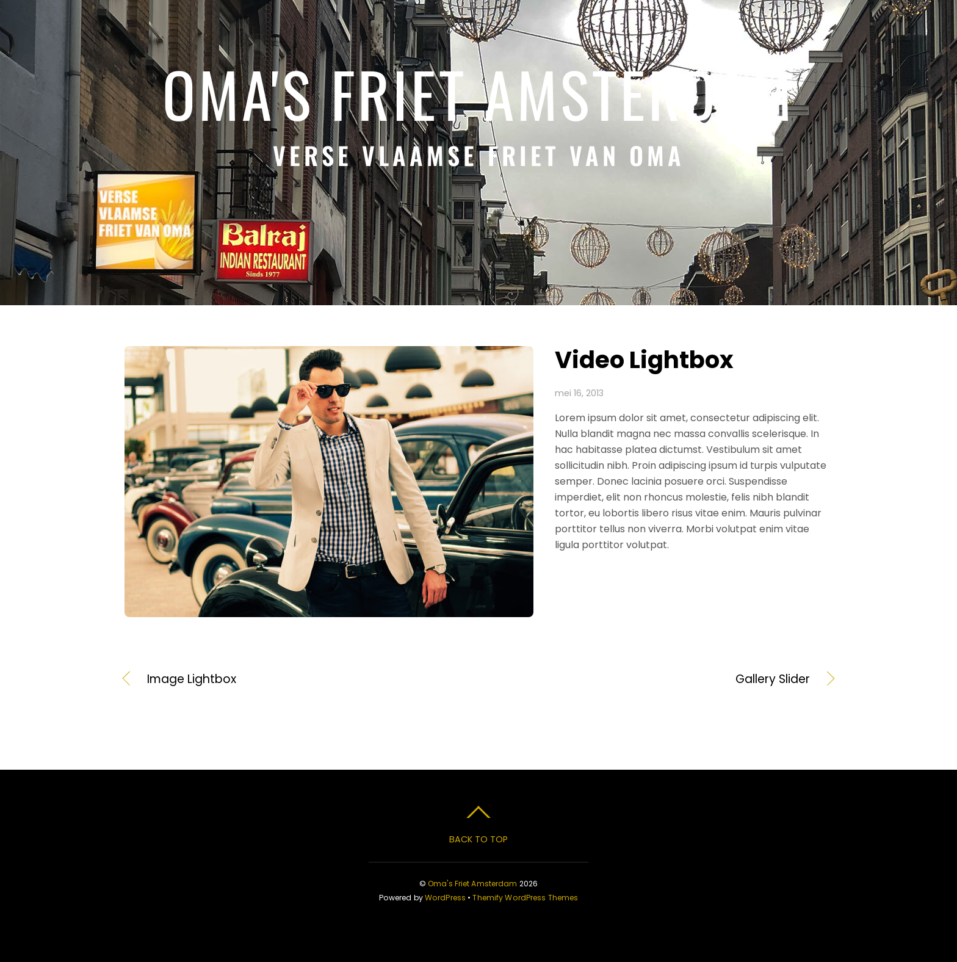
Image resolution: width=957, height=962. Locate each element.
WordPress (445, 897)
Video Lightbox (644, 360)
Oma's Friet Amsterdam (473, 883)
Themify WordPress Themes (525, 897)
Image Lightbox (191, 679)
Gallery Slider (655, 679)
